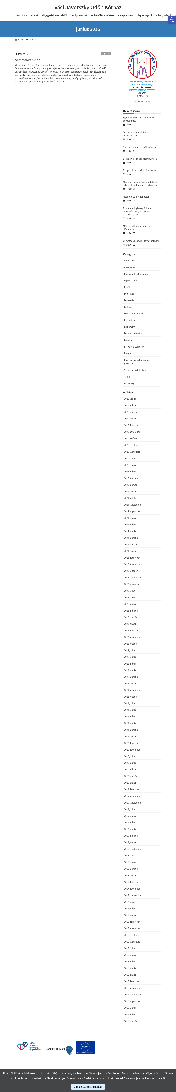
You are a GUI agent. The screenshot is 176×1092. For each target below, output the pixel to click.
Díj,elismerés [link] (130, 280)
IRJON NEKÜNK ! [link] (142, 101)
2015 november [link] (132, 987)
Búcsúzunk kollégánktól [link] (136, 273)
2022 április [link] (130, 670)
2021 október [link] (131, 696)
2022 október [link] (131, 643)
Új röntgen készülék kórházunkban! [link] (141, 240)
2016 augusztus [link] (132, 941)
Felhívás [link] (128, 306)
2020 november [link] (132, 749)
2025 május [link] (130, 471)
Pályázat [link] (128, 339)
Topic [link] (127, 376)
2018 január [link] (130, 875)
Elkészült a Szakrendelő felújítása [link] (140, 158)
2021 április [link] (130, 723)
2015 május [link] (130, 1014)
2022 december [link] (132, 630)
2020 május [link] (130, 762)
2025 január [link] (130, 491)
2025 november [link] (132, 431)
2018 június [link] (130, 862)
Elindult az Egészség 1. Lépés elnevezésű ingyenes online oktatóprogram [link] (137, 211)
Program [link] (128, 353)
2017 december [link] (132, 882)
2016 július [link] (129, 948)
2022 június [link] (130, 656)
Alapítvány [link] (129, 267)
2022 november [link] (132, 637)
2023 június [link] (130, 597)
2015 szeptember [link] (133, 994)
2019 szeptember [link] (133, 802)
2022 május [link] (130, 663)
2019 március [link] (131, 835)
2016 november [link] (132, 928)
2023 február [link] (130, 617)
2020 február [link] (130, 776)
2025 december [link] (132, 425)
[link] (172, 20)
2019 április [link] (130, 829)
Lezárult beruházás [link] (134, 333)
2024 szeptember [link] (133, 504)
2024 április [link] (130, 531)
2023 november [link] (132, 564)
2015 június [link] (130, 1007)
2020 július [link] (129, 756)
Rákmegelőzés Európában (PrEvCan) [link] (137, 361)
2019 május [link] (130, 822)
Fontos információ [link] (133, 313)
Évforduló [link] (129, 293)
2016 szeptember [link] (133, 934)
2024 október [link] (131, 498)
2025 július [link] (129, 458)
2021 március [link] (131, 729)
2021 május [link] (130, 716)
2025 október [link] (131, 438)
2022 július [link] (129, 650)
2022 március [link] (131, 676)
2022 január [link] (130, 683)
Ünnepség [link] (129, 383)
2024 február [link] (130, 544)
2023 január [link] (130, 623)
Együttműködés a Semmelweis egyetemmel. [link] (138, 119)
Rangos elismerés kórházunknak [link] (139, 170)
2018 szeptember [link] (133, 848)
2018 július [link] (129, 855)
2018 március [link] (131, 868)
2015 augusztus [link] (132, 1001)
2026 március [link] (131, 405)
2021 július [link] (129, 703)
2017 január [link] (130, 915)
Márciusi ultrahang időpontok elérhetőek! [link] (138, 227)
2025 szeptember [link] (133, 445)
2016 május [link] (130, 961)
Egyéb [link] (106, 53)
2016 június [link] (130, 954)
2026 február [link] (130, 411)
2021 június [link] (130, 709)
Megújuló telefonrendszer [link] (136, 196)
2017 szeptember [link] (133, 895)
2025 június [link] (130, 464)
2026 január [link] (130, 418)
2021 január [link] (130, 736)
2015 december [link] (132, 981)
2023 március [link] (131, 610)
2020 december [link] (132, 743)
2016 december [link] (132, 921)
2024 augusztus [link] (132, 511)
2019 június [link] (130, 815)
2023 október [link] (131, 570)
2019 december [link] (132, 789)
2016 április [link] (130, 968)
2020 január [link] (130, 782)
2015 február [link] (130, 1021)
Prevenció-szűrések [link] (134, 346)
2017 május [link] (130, 908)
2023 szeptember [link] (133, 577)
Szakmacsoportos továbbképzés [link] (139, 147)
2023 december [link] (132, 557)
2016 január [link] (130, 974)
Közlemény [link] (129, 326)
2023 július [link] (129, 590)
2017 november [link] (132, 888)
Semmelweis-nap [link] (28, 60)
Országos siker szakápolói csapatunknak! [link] (136, 134)
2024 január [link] (130, 551)
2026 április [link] (130, 398)
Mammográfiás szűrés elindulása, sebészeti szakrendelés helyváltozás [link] (141, 183)
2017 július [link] (129, 901)
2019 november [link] (132, 795)
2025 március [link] (131, 478)
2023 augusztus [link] (132, 584)
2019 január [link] (130, 842)
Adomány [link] (129, 260)
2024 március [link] (131, 537)
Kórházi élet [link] (130, 320)
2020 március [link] (131, 769)
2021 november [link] (132, 690)
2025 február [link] (130, 484)
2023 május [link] (130, 604)
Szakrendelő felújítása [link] (135, 370)
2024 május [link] (130, 524)
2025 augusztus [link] (132, 451)
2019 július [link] (129, 809)
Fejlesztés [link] (129, 300)
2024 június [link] (130, 517)
